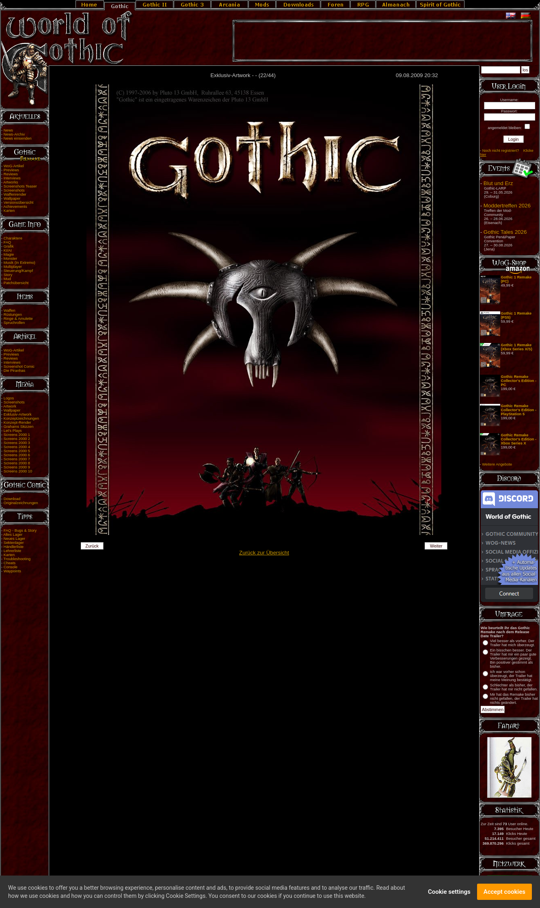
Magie (9, 254)
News (8, 130)
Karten (9, 211)
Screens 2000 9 (17, 467)
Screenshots (14, 190)
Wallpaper (12, 198)
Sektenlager (14, 543)
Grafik (9, 246)
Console (10, 567)
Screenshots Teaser (20, 186)
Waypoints (12, 571)
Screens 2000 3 (17, 443)
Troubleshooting (17, 559)
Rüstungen (13, 315)
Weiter (436, 546)
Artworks (10, 182)
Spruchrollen (14, 323)
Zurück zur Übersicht (264, 553)
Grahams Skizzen (19, 427)
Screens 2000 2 (17, 439)
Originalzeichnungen (21, 503)
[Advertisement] (382, 41)
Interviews (12, 178)
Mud (7, 279)
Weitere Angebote (497, 464)
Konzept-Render (17, 423)
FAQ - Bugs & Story (20, 530)
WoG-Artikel (14, 166)
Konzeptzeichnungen (21, 418)
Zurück (92, 546)
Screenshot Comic (19, 366)
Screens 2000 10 (18, 471)
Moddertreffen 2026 (507, 206)
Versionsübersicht (19, 203)
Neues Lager (14, 539)
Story (8, 275)
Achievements (15, 207)
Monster (10, 259)
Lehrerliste (13, 551)
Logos (9, 398)
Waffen (9, 310)
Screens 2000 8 (17, 463)
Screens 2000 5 (17, 451)
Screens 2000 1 (17, 435)
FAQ (7, 242)
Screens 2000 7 (17, 459)
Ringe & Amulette (18, 319)
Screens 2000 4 (17, 447)
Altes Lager (12, 535)
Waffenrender (15, 194)
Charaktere (13, 238)
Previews (11, 170)
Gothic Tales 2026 (505, 232)
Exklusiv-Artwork (18, 414)
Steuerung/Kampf (18, 271)
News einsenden (18, 138)
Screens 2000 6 (17, 455)
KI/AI (8, 250)
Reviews (11, 174)
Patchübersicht (16, 283)
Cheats (10, 563)
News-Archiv (14, 134)
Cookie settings (449, 892)
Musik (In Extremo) (19, 263)
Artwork (9, 406)
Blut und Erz (498, 183)
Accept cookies (504, 892)
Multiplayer (13, 267)
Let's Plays (13, 431)
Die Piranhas (14, 371)
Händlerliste (14, 547)
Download (12, 499)
